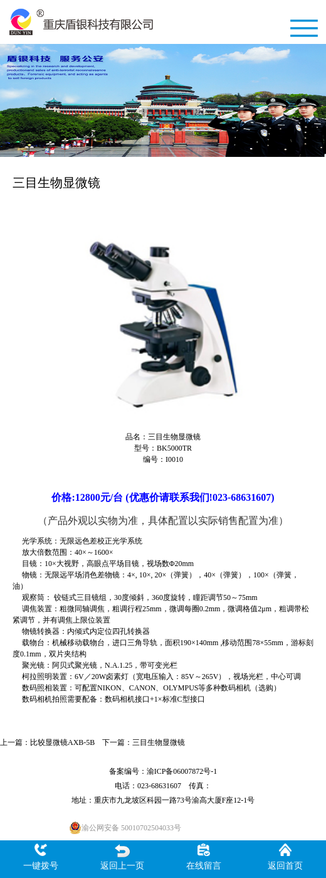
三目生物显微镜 (158, 742)
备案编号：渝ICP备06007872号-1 (163, 771)
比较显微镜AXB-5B (62, 742)
